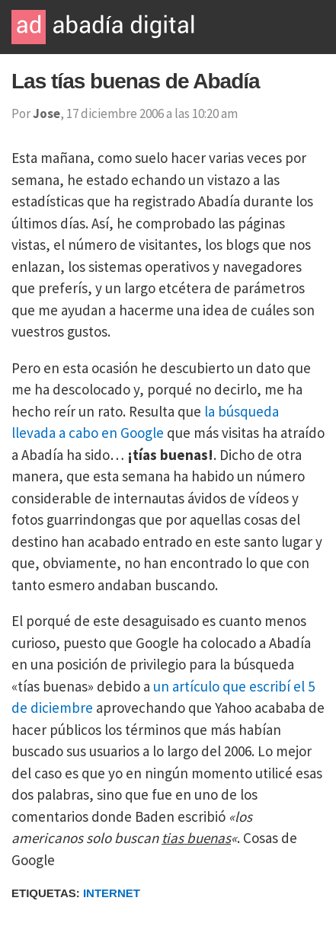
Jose (46, 113)
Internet (111, 892)
